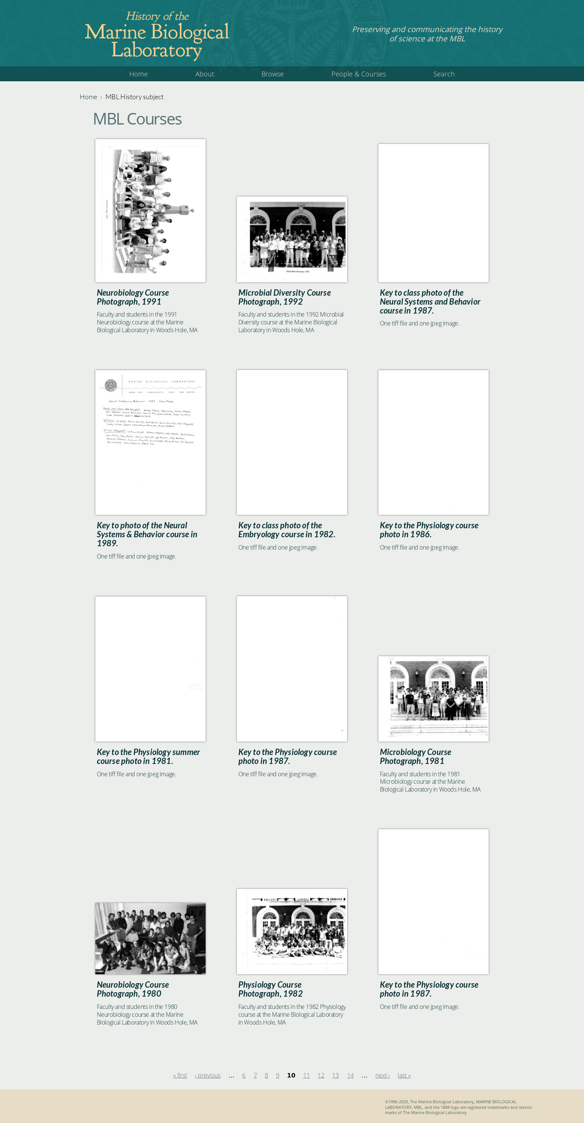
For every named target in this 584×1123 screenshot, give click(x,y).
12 (321, 1075)
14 (350, 1075)
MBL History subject (134, 96)
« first (180, 1075)
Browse (272, 73)
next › (382, 1075)
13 (335, 1075)
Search (444, 73)
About (205, 73)
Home (138, 73)
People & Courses (358, 73)
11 (306, 1075)
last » (404, 1075)
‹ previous (207, 1075)
